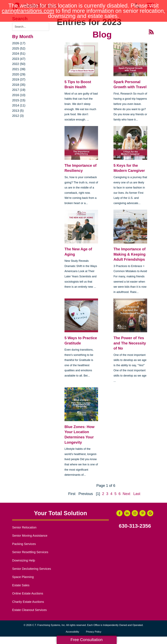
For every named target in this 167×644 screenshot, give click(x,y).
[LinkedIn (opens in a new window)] (127, 513)
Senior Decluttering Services (31, 568)
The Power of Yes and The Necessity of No (129, 343)
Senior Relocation (24, 527)
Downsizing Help (23, 560)
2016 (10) (18, 95)
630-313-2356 (135, 526)
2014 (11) (18, 105)
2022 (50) (18, 64)
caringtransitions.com (28, 11)
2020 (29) (18, 74)
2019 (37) (18, 79)
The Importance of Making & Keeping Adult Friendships (129, 254)
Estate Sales (20, 585)
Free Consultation (86, 639)
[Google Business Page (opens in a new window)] (150, 513)
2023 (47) (18, 58)
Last (136, 494)
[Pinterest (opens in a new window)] (142, 513)
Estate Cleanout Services (29, 610)
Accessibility (72, 631)
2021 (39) (18, 69)
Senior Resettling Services (30, 552)
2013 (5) (18, 110)
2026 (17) (18, 43)
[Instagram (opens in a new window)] (135, 513)
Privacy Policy (93, 631)
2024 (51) (18, 53)
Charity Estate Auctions (28, 601)
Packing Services (24, 544)
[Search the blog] (30, 27)
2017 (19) (18, 89)
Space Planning (23, 577)
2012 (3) (18, 115)
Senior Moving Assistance (29, 535)
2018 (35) (18, 84)
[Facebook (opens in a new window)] (119, 513)
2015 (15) (18, 100)
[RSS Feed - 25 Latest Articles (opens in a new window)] (151, 32)
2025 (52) (18, 48)
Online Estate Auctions (27, 593)
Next (126, 494)
